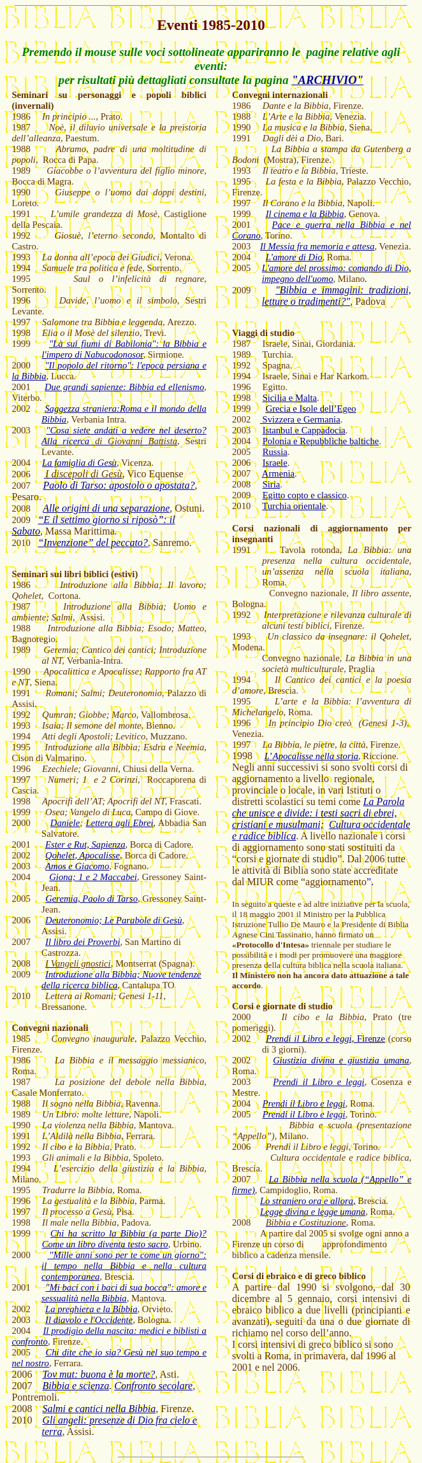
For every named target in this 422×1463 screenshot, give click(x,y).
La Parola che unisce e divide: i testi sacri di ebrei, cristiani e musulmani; (318, 813)
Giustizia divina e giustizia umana (341, 1060)
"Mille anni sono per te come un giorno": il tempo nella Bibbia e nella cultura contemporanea (124, 1266)
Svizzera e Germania (300, 419)
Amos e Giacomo (77, 866)
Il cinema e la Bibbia (305, 214)
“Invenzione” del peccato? (92, 542)
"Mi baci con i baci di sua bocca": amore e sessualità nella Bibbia (124, 1292)
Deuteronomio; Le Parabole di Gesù (113, 920)
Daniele (65, 823)
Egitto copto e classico (305, 495)
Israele (275, 463)
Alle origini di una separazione (106, 508)
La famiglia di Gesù (79, 463)
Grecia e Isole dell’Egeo (311, 408)
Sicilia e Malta (290, 398)
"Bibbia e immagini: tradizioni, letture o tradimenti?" (336, 295)
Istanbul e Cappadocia (304, 430)
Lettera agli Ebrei (120, 823)
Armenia (278, 473)
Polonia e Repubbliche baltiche (321, 441)
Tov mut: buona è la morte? (98, 1374)
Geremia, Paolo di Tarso (91, 898)
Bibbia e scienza (75, 1385)
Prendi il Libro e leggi (318, 1082)
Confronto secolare (153, 1385)
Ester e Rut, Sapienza (85, 844)
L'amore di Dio (294, 257)
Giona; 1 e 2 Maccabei (93, 877)
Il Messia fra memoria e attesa (317, 246)
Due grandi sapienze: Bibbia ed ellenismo (124, 387)
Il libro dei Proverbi (82, 942)
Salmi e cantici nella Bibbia (99, 1408)
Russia (275, 452)
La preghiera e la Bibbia (91, 1309)
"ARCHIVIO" (327, 80)
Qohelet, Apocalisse (82, 855)
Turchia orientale (294, 506)
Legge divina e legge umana (312, 1212)
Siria (271, 484)
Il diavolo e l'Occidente (89, 1320)
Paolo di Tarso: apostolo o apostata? (118, 485)
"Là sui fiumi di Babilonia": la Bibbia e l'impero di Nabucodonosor (123, 349)
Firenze (325, 1038)
